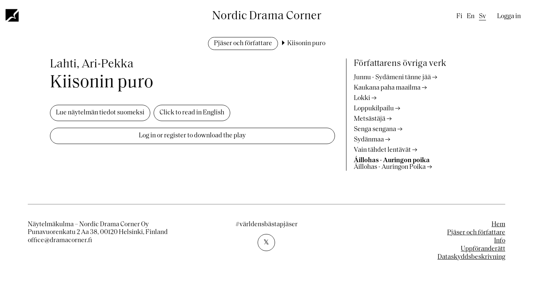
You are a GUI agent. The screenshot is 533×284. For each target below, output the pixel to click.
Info (499, 240)
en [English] (471, 16)
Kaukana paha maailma (387, 87)
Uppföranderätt (483, 249)
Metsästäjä (369, 119)
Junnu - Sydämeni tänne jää (392, 77)
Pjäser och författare (243, 43)
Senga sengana (375, 129)
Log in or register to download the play (192, 135)
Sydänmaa (369, 139)
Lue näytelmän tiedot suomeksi (100, 112)
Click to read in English (192, 112)
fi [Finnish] (459, 16)
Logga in (509, 16)
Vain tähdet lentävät (382, 150)
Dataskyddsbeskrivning (471, 257)
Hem (498, 224)
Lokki (362, 98)
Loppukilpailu (374, 108)
